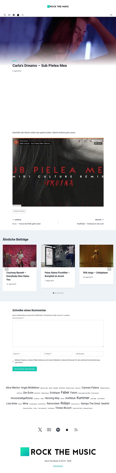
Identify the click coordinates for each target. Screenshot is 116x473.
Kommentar (18, 318)
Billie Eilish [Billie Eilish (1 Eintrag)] (62, 388)
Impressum (58, 466)
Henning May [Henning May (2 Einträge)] (52, 398)
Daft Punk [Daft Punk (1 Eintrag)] (19, 393)
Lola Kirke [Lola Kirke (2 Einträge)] (11, 403)
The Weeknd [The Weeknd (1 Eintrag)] (51, 408)
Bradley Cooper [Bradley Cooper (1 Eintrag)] (70, 388)
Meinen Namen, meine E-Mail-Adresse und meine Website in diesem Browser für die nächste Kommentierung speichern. (57, 361)
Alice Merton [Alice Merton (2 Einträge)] (13, 387)
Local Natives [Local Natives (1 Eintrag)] (101, 398)
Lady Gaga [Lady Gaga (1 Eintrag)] (93, 398)
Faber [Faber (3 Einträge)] (65, 392)
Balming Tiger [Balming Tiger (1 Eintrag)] (44, 388)
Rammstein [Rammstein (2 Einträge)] (53, 403)
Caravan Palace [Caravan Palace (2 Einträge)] (90, 387)
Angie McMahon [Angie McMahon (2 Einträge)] (30, 387)
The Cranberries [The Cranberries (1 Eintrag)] (42, 408)
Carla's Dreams (19, 211)
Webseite (80, 354)
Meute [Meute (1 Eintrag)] (20, 404)
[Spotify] (14, 15)
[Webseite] (89, 353)
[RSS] (23, 15)
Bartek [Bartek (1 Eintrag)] (51, 388)
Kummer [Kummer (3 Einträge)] (83, 398)
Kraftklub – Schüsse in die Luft (82, 221)
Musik (15, 61)
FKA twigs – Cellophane (95, 272)
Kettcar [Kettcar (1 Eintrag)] (62, 398)
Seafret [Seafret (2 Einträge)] (105, 403)
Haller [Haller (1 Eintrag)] (42, 398)
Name (16, 354)
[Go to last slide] (7, 268)
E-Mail (48, 354)
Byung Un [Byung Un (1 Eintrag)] (78, 388)
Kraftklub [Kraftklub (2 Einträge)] (71, 398)
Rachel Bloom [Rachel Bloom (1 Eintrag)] (42, 404)
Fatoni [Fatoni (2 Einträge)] (73, 392)
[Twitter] (5, 15)
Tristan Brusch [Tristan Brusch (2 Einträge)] (63, 407)
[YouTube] (9, 15)
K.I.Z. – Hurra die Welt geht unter (34, 221)
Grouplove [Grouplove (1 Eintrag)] (36, 398)
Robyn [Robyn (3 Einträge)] (65, 403)
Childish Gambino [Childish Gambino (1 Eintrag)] (105, 388)
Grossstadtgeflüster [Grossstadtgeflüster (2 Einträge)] (22, 398)
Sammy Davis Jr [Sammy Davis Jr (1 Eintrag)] (75, 404)
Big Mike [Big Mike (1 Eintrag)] (56, 388)
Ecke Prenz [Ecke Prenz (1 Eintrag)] (37, 393)
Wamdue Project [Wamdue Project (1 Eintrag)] (87, 408)
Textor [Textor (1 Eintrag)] (35, 408)
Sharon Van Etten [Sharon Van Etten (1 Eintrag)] (27, 408)
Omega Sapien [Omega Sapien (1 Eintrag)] (33, 404)
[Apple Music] (18, 15)
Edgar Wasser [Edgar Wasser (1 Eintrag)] (45, 393)
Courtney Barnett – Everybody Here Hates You (17, 276)
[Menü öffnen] (111, 15)
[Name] (27, 353)
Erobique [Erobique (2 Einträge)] (55, 392)
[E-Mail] (58, 353)
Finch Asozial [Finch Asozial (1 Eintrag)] (95, 393)
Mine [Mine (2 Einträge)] (25, 403)
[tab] (53, 293)
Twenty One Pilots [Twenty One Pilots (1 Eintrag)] (77, 408)
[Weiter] (109, 268)
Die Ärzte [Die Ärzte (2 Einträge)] (28, 392)
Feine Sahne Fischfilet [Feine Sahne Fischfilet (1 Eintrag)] (84, 393)
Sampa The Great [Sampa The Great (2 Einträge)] (90, 403)
